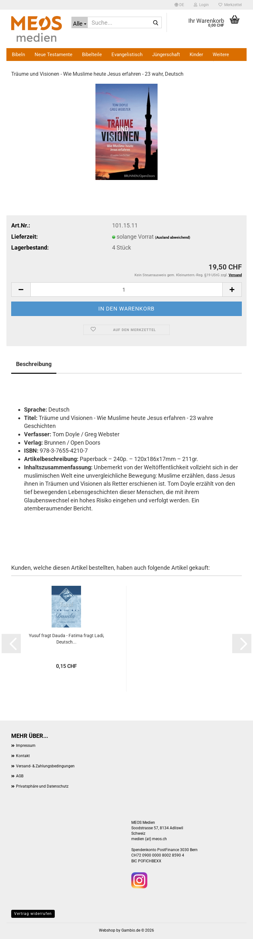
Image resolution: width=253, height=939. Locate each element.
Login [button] (201, 5)
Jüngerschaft (166, 54)
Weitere (221, 54)
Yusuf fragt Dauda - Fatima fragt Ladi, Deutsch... (66, 638)
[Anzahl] (126, 289)
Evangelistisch (127, 54)
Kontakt (23, 756)
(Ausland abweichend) (172, 237)
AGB (19, 776)
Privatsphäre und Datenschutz (42, 786)
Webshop (107, 930)
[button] (179, 5)
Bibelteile (92, 54)
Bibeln (18, 54)
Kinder (196, 54)
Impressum (26, 745)
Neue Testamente (53, 54)
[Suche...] (79, 22)
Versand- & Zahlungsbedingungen (45, 766)
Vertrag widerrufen (33, 913)
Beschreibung (34, 364)
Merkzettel (230, 5)
